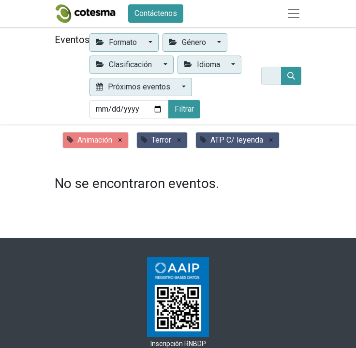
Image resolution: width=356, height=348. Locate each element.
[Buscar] (291, 76)
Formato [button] (117, 42)
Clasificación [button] (125, 64)
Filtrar (184, 109)
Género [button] (188, 42)
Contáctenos (155, 13)
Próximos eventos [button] (134, 86)
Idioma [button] (203, 64)
